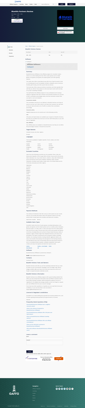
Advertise (66, 406)
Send (29, 351)
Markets (11, 50)
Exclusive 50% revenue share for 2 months (65, 32)
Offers (34, 395)
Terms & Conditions (51, 406)
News (26, 4)
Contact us (59, 406)
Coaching (21, 4)
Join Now (65, 28)
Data (10, 46)
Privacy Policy (73, 406)
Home (26, 46)
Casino (28, 246)
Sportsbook (29, 247)
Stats (35, 4)
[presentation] (35, 348)
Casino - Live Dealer (42, 246)
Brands (10, 53)
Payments (11, 56)
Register (71, 4)
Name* (27, 336)
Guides (30, 4)
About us (43, 406)
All (38, 247)
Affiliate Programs (13, 4)
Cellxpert (30, 67)
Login (62, 4)
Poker (50, 246)
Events (34, 397)
